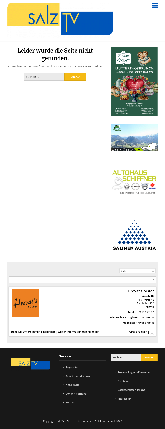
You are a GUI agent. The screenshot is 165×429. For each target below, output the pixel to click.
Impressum (124, 398)
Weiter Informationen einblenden (78, 332)
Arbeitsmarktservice (78, 376)
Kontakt (71, 402)
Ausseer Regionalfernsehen (134, 372)
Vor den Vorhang (76, 393)
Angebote (72, 367)
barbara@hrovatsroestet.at (137, 317)
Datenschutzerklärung (131, 390)
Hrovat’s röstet (145, 323)
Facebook (123, 381)
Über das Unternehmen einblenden (33, 332)
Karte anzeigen (138, 332)
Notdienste (72, 385)
